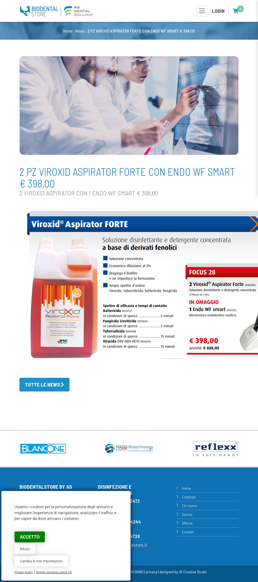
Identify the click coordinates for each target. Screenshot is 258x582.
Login (218, 11)
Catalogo (189, 497)
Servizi (187, 514)
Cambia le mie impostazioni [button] (41, 561)
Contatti (188, 532)
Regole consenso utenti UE (54, 572)
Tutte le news (42, 384)
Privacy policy (24, 572)
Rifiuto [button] (25, 549)
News (80, 30)
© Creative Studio (193, 571)
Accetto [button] (29, 537)
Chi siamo (189, 505)
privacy (151, 571)
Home (68, 30)
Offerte (187, 523)
